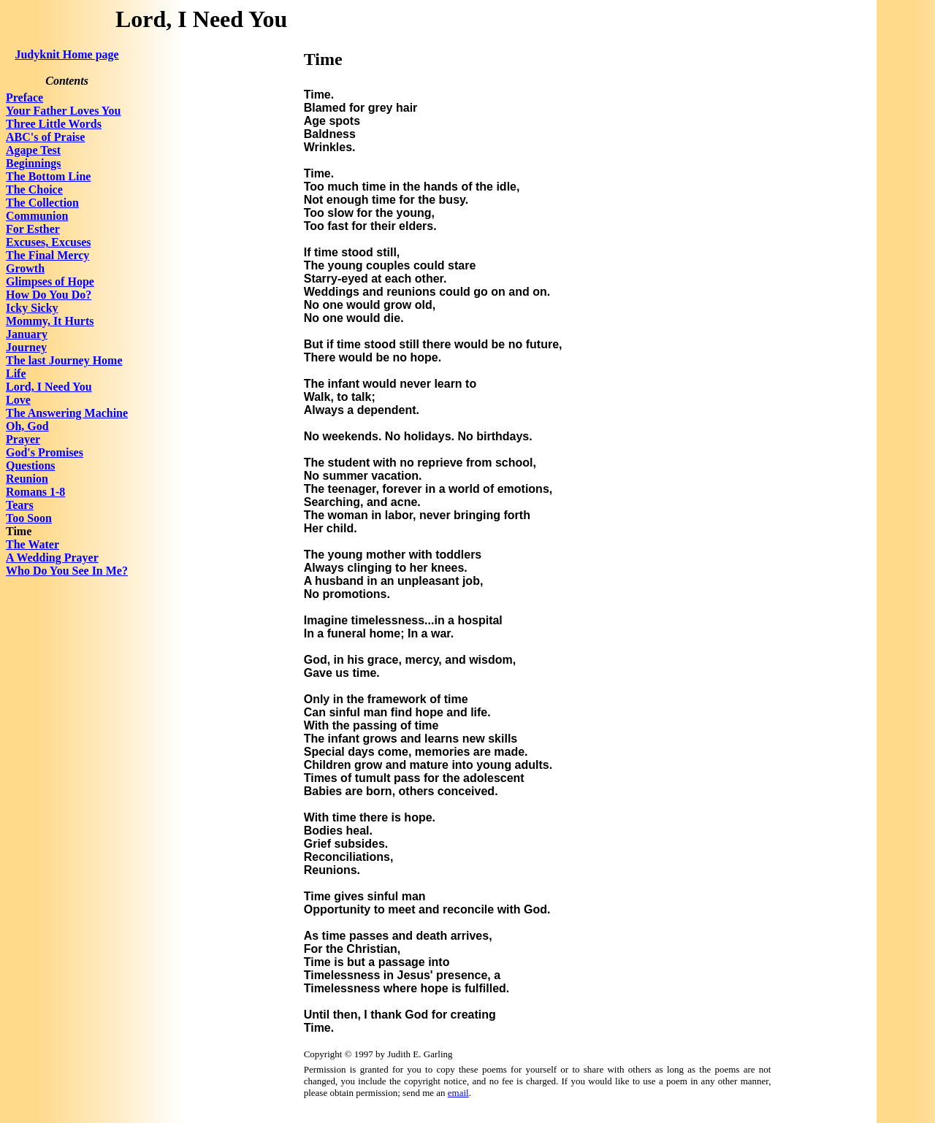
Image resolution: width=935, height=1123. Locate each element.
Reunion (27, 478)
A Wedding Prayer (52, 557)
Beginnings (33, 163)
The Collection (42, 202)
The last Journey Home (64, 360)
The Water (32, 544)
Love (18, 400)
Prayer (23, 439)
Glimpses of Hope (50, 281)
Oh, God (27, 426)
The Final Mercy (47, 255)
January (26, 334)
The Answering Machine (67, 413)
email (458, 1092)
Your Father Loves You (63, 110)
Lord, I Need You (49, 386)
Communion (37, 216)
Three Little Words (54, 124)
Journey (26, 347)
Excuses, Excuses (48, 242)
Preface (24, 97)
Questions (31, 465)
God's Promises (44, 452)
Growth (25, 268)
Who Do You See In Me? (67, 570)
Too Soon (29, 518)
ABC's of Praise (45, 137)
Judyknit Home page (66, 54)
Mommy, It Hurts (50, 321)
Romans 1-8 (35, 492)
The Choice (34, 189)
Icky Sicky (32, 308)
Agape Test (33, 150)
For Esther (33, 229)
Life (16, 373)
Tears (20, 505)
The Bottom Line (48, 176)
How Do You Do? (48, 294)
